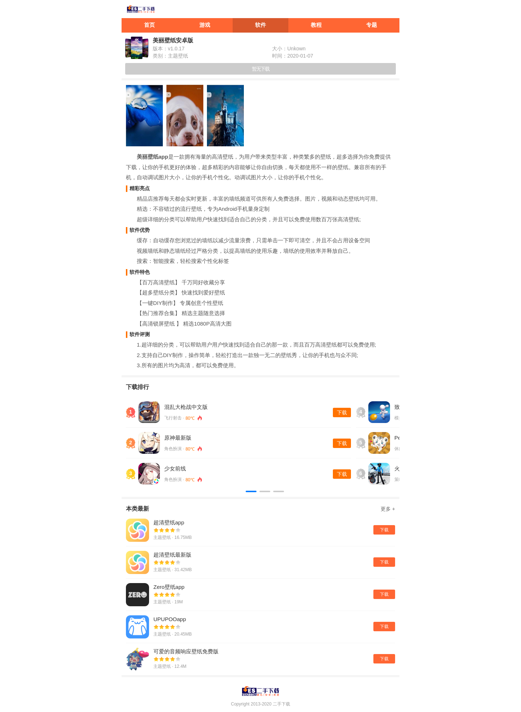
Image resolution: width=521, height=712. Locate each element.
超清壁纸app (168, 522)
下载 (342, 412)
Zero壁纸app (169, 587)
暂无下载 (260, 69)
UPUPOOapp (169, 619)
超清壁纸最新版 (172, 555)
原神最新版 (177, 438)
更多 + (388, 509)
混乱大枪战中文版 (186, 407)
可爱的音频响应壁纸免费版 (186, 651)
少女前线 (175, 468)
